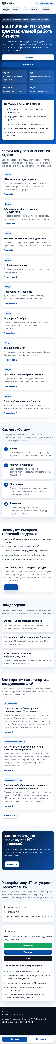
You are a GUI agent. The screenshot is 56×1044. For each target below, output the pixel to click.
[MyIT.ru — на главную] (8, 3)
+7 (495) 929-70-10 (44, 4)
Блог (25, 10)
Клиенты (34, 10)
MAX (28, 958)
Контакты (46, 10)
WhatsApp (28, 945)
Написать (28, 64)
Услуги (6, 10)
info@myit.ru (13, 912)
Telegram (27, 952)
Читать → (8, 732)
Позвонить (28, 57)
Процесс (16, 10)
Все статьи (9, 815)
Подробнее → (11, 194)
